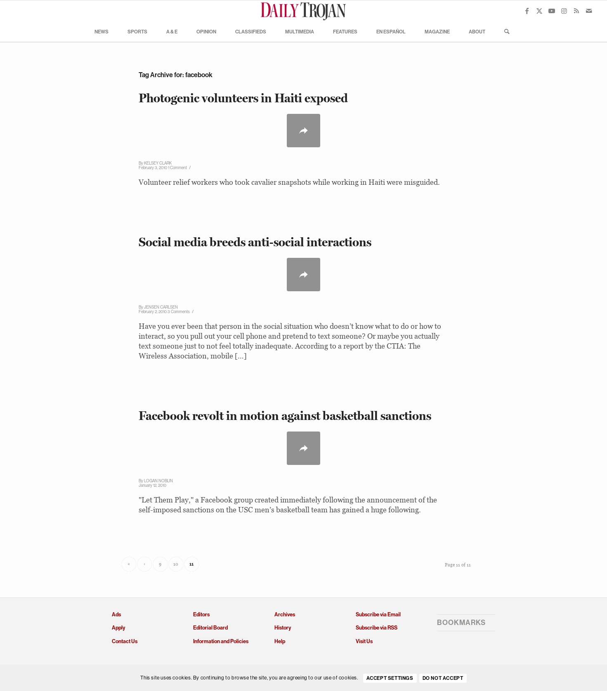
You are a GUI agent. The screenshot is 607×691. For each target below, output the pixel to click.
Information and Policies (220, 641)
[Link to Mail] (589, 11)
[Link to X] (539, 11)
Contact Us (124, 641)
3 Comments (179, 311)
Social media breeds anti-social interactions (255, 242)
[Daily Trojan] (303, 10)
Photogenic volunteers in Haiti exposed (243, 98)
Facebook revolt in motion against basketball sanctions (285, 415)
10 (175, 564)
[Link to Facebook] (527, 11)
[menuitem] (101, 31)
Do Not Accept (443, 678)
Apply (118, 628)
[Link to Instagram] (564, 11)
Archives (284, 614)
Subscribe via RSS (376, 628)
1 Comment (177, 167)
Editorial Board (210, 628)
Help (279, 641)
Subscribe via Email (378, 614)
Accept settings (389, 678)
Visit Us (364, 641)
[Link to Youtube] (552, 11)
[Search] (504, 31)
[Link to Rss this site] (576, 11)
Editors (201, 614)
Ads (116, 614)
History (282, 628)
